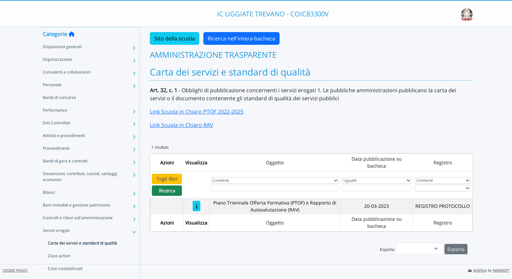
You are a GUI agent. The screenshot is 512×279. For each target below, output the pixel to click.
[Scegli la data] (376, 188)
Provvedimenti (56, 161)
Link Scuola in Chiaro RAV (181, 125)
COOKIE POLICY (15, 270)
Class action (59, 269)
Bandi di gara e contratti (65, 174)
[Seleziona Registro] (443, 188)
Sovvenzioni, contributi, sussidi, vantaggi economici (80, 189)
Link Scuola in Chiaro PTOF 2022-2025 (196, 111)
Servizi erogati (56, 243)
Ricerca (167, 190)
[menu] (419, 249)
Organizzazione (57, 72)
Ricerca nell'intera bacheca (241, 38)
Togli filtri (167, 179)
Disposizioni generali (62, 59)
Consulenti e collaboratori (67, 85)
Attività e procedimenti (64, 148)
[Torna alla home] (72, 47)
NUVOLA (477, 270)
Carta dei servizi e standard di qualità (82, 256)
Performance (55, 123)
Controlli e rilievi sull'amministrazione (78, 231)
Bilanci (49, 205)
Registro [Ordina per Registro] (442, 162)
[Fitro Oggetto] (274, 188)
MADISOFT (501, 270)
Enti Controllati (56, 136)
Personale (52, 98)
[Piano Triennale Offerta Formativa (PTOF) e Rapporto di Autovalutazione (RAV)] (196, 206)
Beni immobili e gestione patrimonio (76, 218)
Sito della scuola (174, 38)
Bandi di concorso (59, 110)
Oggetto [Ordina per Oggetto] (275, 162)
